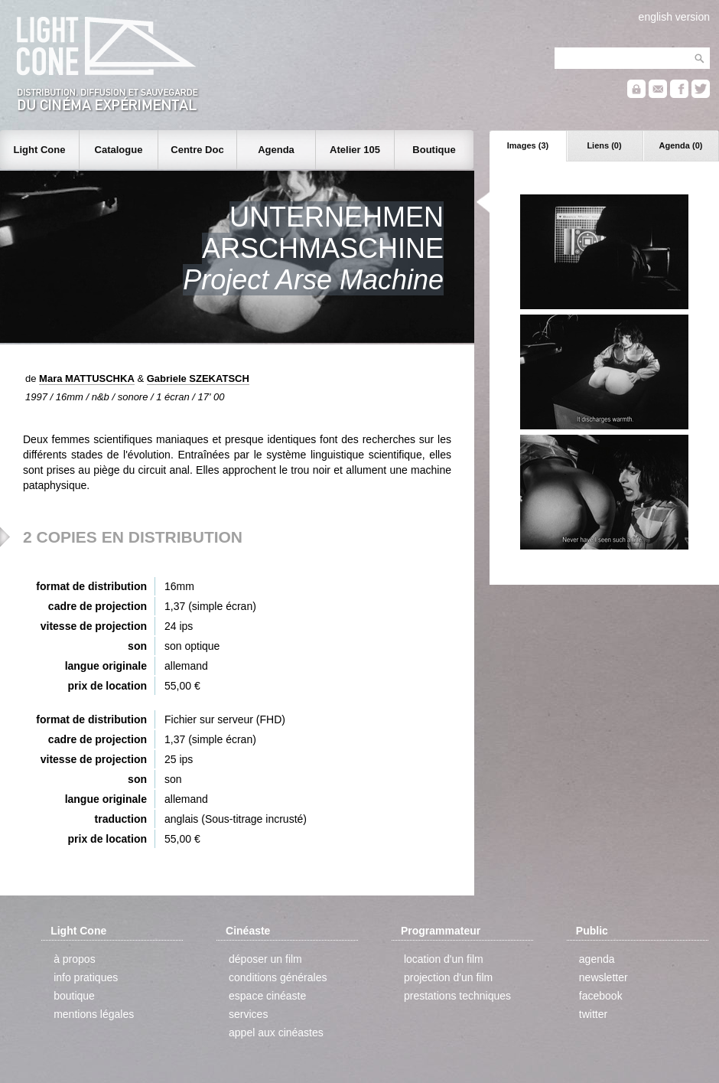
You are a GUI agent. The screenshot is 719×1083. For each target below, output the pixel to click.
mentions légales (94, 1014)
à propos (74, 959)
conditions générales (278, 977)
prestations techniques (457, 996)
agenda (597, 959)
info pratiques (86, 977)
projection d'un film (448, 977)
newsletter (603, 977)
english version (674, 17)
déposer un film (265, 959)
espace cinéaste (267, 996)
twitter (593, 1014)
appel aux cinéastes (276, 1032)
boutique (74, 996)
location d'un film (443, 959)
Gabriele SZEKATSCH (198, 378)
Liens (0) (604, 145)
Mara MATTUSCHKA (87, 378)
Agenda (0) (681, 145)
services (248, 1014)
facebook (601, 996)
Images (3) (527, 145)
